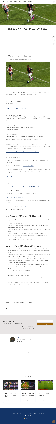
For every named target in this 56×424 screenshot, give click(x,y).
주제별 (15, 1)
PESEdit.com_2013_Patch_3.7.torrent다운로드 (17, 108)
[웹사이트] (17, 341)
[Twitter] (53, 40)
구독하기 (45, 324)
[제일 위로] (53, 37)
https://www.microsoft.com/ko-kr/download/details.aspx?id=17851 (22, 152)
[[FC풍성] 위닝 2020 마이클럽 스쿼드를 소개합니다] (28, 398)
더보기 (36, 1)
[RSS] (30, 415)
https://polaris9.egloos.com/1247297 (15, 197)
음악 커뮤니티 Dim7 (23, 413)
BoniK (18, 337)
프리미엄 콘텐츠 (22, 1)
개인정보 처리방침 (32, 413)
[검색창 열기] (51, 2)
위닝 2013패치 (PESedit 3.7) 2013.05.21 (18, 55)
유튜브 (13, 413)
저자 (11, 1)
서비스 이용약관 (41, 413)
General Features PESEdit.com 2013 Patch (20, 59)
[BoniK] (12, 339)
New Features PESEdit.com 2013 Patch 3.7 (20, 57)
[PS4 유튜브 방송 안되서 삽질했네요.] (45, 398)
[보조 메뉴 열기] (41, 2)
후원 (17, 413)
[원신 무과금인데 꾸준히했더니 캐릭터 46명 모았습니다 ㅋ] (10, 398)
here (40, 277)
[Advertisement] (28, 43)
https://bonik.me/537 (28, 166)
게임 (24, 31)
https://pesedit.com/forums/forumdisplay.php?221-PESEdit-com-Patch (23, 187)
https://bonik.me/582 (11, 176)
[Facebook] (53, 43)
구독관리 (30, 1)
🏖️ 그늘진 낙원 (4, 1)
